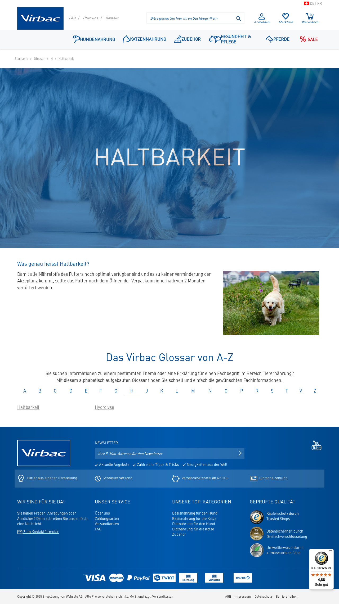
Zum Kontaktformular (38, 531)
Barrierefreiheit (286, 596)
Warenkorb (310, 18)
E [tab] (86, 390)
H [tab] (131, 390)
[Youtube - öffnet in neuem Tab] (315, 444)
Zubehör (179, 534)
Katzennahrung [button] (144, 38)
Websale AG (74, 596)
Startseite (21, 58)
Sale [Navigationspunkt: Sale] (307, 39)
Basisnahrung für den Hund (194, 513)
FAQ (72, 17)
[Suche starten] (238, 18)
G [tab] (115, 390)
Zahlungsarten (107, 518)
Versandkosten (107, 523)
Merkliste (286, 18)
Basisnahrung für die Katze (194, 518)
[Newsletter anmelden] (240, 453)
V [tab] (301, 390)
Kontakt (111, 17)
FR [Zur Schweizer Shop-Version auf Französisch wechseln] (319, 3)
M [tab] (193, 390)
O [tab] (226, 390)
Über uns (90, 17)
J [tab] (147, 390)
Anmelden (261, 18)
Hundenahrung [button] (94, 39)
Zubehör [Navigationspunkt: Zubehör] (187, 39)
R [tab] (257, 390)
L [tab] (177, 390)
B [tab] (39, 390)
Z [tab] (315, 390)
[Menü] (330, 552)
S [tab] (272, 390)
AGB (228, 596)
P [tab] (241, 390)
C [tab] (55, 390)
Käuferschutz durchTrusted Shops (282, 516)
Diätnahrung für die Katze (193, 528)
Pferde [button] (277, 39)
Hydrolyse (104, 407)
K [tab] (161, 390)
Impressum (243, 596)
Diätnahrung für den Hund (193, 523)
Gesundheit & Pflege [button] (230, 38)
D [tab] (70, 390)
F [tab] (100, 390)
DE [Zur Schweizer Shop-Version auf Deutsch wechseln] (312, 3)
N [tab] (210, 390)
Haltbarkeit (28, 407)
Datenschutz (263, 596)
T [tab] (287, 390)
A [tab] (24, 390)
